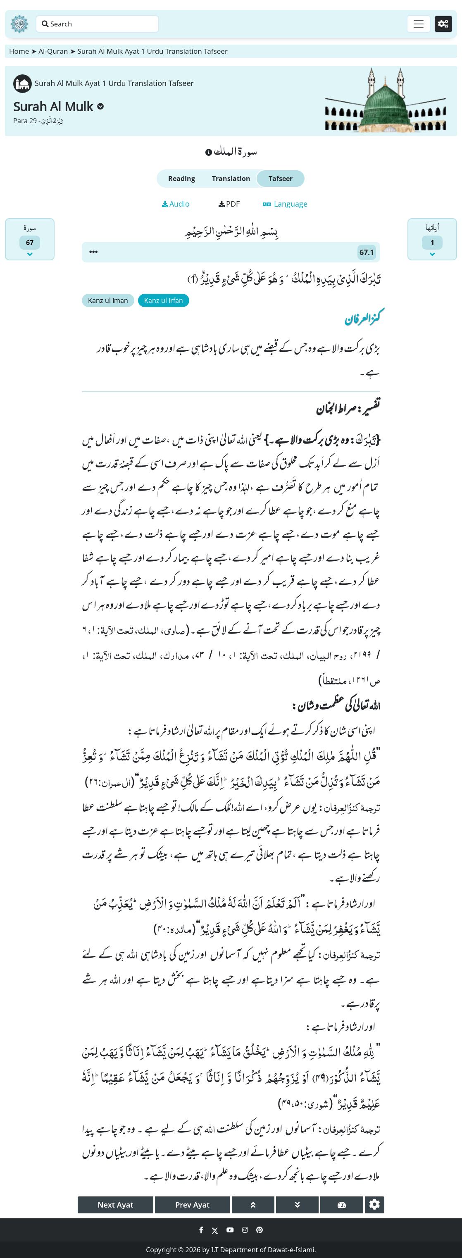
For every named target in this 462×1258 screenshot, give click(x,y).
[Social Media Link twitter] (216, 1229)
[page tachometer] (341, 1205)
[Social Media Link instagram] (246, 1229)
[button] (93, 252)
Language (285, 204)
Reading (181, 178)
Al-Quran (53, 51)
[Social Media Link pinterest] (259, 1229)
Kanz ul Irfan (163, 300)
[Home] (19, 24)
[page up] (253, 1205)
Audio (176, 204)
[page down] (297, 1205)
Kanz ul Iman (108, 300)
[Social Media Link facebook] (202, 1229)
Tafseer (281, 178)
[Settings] (442, 24)
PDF (229, 204)
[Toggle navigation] (415, 24)
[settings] (374, 1205)
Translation (231, 178)
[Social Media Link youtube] (231, 1229)
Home (19, 51)
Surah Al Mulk (58, 106)
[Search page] (129, 24)
